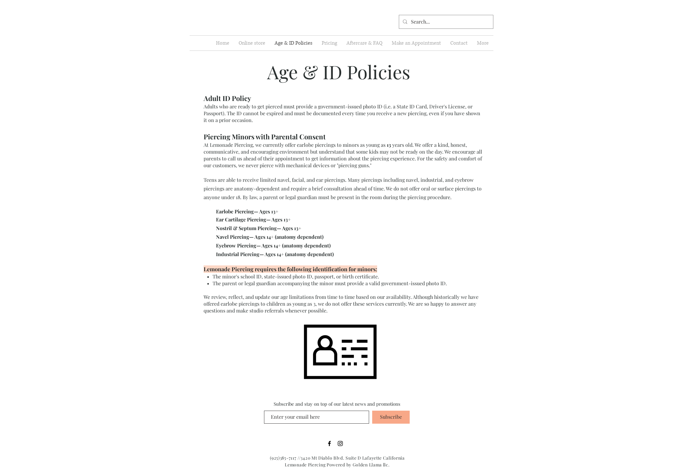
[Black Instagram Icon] (340, 443)
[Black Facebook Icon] (329, 443)
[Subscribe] (391, 417)
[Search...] (445, 21)
